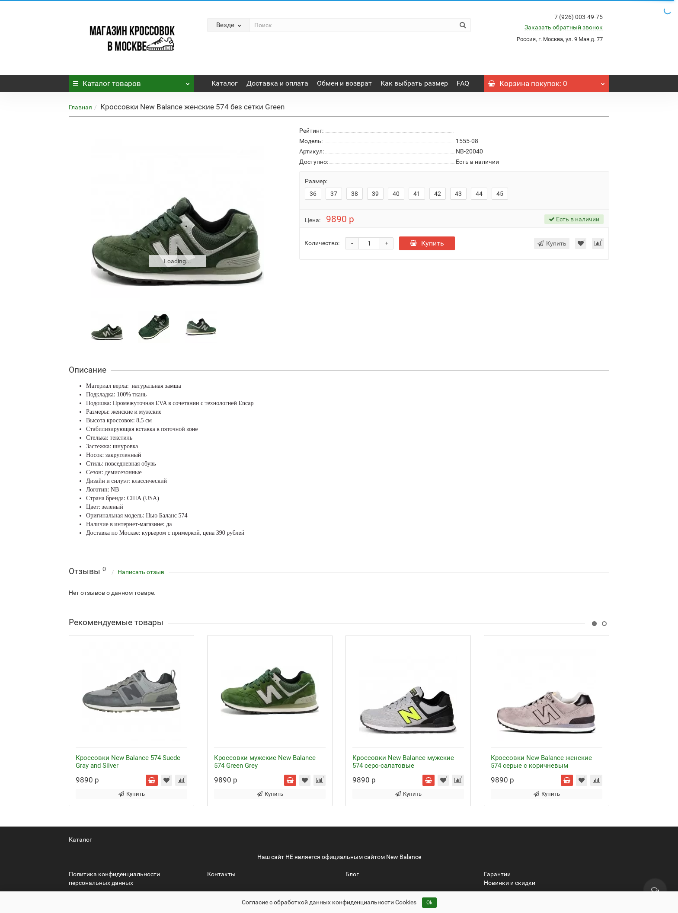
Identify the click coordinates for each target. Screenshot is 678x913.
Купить (427, 243)
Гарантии (497, 874)
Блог (352, 874)
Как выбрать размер (414, 83)
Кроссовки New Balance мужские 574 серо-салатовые (403, 761)
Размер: (316, 181)
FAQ (463, 83)
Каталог (131, 81)
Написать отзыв (141, 571)
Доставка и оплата (277, 83)
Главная (80, 107)
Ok (429, 903)
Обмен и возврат (344, 83)
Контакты (221, 874)
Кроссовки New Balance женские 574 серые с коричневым (541, 761)
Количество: (321, 242)
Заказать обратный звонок (563, 27)
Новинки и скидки (509, 882)
